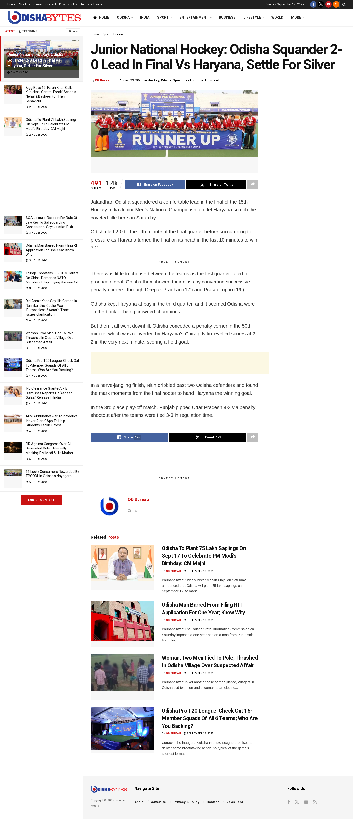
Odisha (123, 17)
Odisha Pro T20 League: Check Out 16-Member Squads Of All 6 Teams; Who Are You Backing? (52, 365)
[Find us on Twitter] (321, 4)
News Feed (234, 802)
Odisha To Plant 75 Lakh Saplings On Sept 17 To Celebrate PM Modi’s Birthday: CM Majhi (51, 124)
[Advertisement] (41, 175)
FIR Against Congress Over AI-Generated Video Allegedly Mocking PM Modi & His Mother (49, 448)
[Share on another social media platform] (252, 184)
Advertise (158, 802)
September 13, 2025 (198, 571)
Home (11, 4)
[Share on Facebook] (155, 184)
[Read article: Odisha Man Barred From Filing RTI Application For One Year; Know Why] (122, 624)
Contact (50, 4)
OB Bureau (103, 80)
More (296, 17)
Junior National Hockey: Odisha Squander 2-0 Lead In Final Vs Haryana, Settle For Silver (35, 60)
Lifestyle (252, 17)
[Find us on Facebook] (313, 4)
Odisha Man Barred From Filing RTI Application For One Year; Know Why (52, 249)
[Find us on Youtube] (328, 4)
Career (37, 4)
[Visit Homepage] (44, 18)
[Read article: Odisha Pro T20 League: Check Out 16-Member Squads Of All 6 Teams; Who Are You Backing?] (122, 730)
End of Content (41, 500)
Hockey (118, 34)
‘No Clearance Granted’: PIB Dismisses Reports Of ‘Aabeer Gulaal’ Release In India (49, 392)
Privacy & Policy (186, 802)
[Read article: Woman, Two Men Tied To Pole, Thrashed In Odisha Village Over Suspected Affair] (122, 677)
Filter (72, 31)
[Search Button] (344, 4)
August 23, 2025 (130, 80)
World (277, 17)
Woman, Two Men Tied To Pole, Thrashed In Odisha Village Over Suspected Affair (50, 337)
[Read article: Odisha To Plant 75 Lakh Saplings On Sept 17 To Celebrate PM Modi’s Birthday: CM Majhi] (122, 567)
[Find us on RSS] (336, 4)
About (138, 802)
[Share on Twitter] (216, 184)
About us (24, 4)
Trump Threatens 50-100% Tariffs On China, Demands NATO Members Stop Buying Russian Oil (52, 277)
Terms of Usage (91, 4)
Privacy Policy (68, 4)
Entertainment (193, 17)
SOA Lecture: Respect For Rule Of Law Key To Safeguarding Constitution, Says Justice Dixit (51, 222)
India (144, 17)
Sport (163, 17)
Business (227, 17)
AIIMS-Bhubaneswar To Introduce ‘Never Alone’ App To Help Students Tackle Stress (52, 420)
